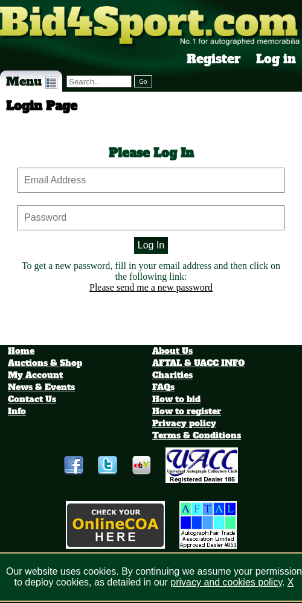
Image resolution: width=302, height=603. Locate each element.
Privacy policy (184, 423)
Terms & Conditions (196, 435)
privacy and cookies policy (226, 582)
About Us (172, 351)
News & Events (41, 387)
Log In (151, 245)
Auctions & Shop (45, 363)
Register (214, 59)
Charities (172, 375)
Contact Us (32, 399)
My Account (35, 375)
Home (21, 351)
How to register (186, 411)
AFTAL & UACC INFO (198, 363)
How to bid (176, 399)
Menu (31, 81)
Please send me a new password (151, 287)
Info (17, 411)
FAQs (163, 387)
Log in (276, 59)
